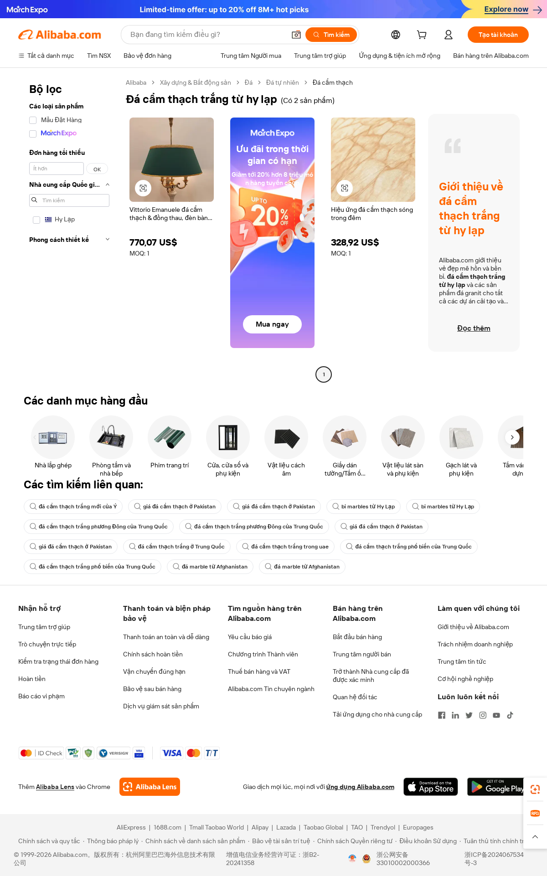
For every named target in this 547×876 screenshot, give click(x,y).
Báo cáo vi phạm (41, 696)
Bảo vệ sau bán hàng (152, 688)
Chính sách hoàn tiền (153, 654)
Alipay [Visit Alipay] (260, 827)
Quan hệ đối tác (355, 697)
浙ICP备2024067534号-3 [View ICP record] (494, 858)
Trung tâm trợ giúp (44, 626)
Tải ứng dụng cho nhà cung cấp (377, 714)
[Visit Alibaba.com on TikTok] (510, 715)
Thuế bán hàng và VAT (259, 671)
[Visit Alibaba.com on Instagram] (483, 715)
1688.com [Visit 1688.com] (167, 827)
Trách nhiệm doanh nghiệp (475, 644)
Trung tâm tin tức (462, 661)
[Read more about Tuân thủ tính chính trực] (495, 841)
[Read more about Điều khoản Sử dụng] (426, 841)
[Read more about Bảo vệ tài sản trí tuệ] (279, 841)
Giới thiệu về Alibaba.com (473, 626)
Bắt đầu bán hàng (357, 636)
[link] (535, 789)
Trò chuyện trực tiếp (47, 644)
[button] (296, 34)
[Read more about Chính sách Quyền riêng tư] (353, 841)
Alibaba (136, 82)
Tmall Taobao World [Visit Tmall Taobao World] (216, 827)
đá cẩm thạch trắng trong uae (285, 546)
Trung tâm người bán (362, 654)
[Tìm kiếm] (331, 34)
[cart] (423, 36)
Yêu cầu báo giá (250, 636)
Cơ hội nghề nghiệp (465, 678)
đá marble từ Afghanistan (210, 566)
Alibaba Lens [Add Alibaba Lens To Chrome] (55, 786)
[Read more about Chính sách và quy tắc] (47, 841)
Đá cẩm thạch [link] (333, 82)
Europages (418, 827)
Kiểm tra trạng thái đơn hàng (58, 661)
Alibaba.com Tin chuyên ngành (271, 688)
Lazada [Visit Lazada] (286, 827)
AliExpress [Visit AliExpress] (131, 827)
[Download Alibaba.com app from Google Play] (498, 787)
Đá (249, 82)
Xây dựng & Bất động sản (195, 82)
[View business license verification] (352, 858)
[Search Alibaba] (207, 35)
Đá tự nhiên (282, 82)
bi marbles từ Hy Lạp (363, 506)
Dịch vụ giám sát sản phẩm (161, 706)
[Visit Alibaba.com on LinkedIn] (455, 715)
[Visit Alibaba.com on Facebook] (442, 715)
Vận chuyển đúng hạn (154, 671)
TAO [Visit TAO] (357, 827)
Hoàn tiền (32, 678)
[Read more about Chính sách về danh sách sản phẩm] (193, 841)
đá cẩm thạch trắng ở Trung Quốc (177, 546)
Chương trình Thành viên (263, 654)
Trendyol (383, 827)
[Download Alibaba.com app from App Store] (430, 787)
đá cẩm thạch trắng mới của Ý (73, 506)
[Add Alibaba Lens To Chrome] (149, 787)
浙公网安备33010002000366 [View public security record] (403, 858)
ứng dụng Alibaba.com (360, 786)
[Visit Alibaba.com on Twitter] (469, 715)
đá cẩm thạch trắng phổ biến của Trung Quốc (409, 546)
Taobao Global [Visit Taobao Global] (323, 827)
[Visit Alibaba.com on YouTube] (496, 715)
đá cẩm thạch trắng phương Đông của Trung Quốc (99, 526)
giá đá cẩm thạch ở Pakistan (175, 506)
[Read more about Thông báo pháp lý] (111, 841)
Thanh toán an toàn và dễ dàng (166, 636)
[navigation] (69, 229)
